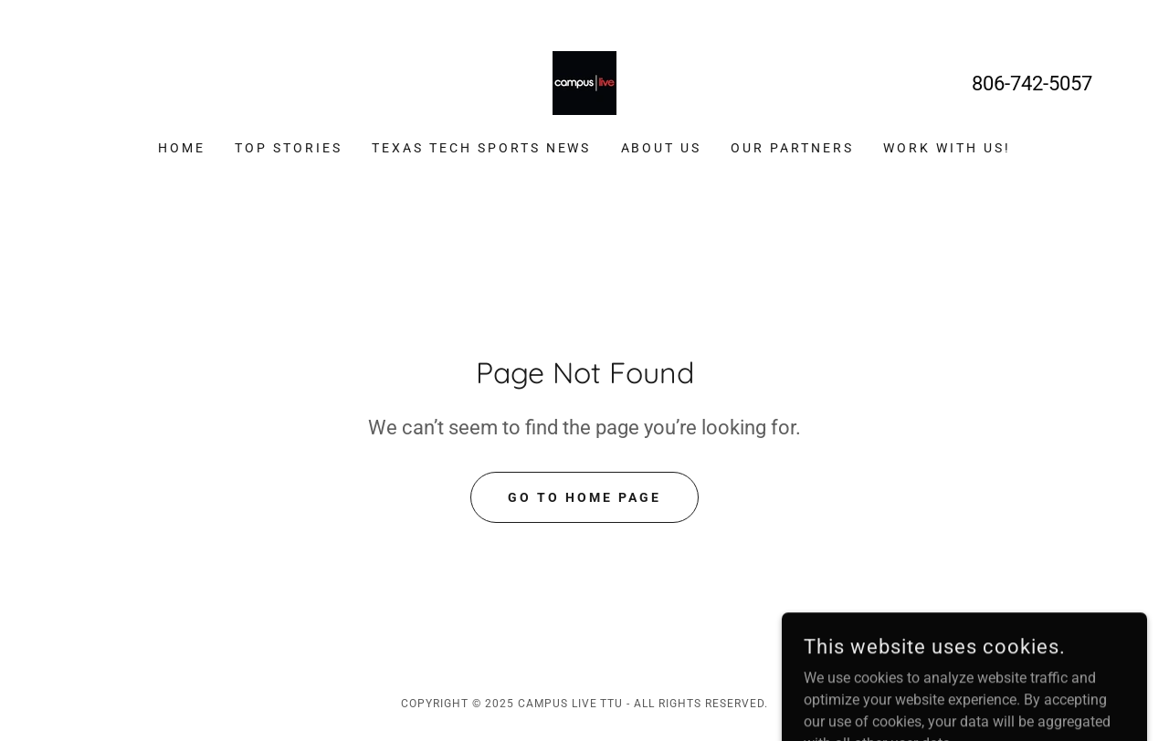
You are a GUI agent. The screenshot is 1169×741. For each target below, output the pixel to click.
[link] (584, 81)
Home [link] (181, 148)
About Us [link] (661, 148)
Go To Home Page (584, 497)
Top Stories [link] (288, 148)
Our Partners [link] (792, 148)
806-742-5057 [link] (1032, 83)
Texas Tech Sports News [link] (482, 148)
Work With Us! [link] (947, 148)
